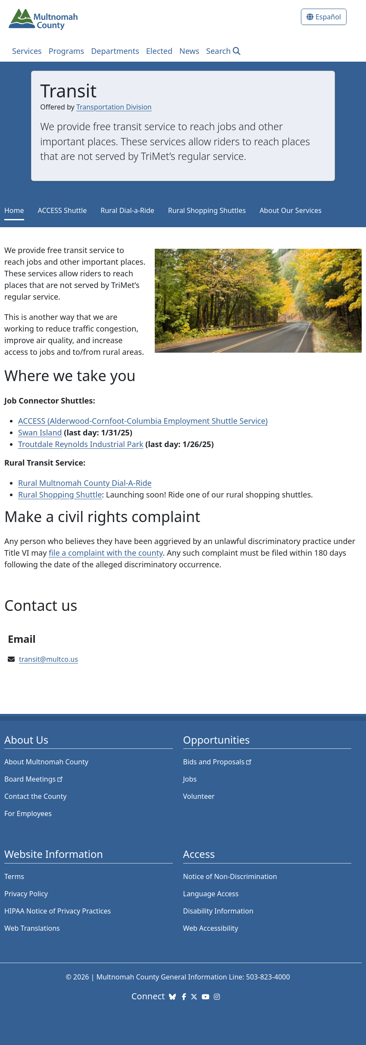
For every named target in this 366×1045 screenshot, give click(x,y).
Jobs (190, 779)
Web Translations (32, 928)
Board (34, 779)
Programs (66, 51)
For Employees (28, 813)
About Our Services (291, 210)
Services (27, 51)
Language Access (211, 893)
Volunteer (199, 796)
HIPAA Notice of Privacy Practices (57, 911)
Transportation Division (114, 107)
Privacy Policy (26, 893)
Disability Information (218, 911)
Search (218, 51)
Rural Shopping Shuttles (207, 210)
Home (14, 210)
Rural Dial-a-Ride (127, 210)
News (189, 51)
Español (328, 17)
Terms (14, 876)
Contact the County (35, 796)
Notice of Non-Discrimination (230, 876)
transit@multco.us (48, 659)
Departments (115, 51)
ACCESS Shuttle (62, 210)
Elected (159, 51)
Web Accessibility (210, 928)
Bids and (218, 762)
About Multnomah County (46, 762)
